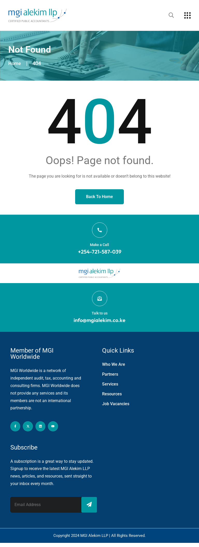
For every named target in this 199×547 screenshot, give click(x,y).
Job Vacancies (115, 407)
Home (15, 63)
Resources (112, 398)
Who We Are (113, 368)
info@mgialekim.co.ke (99, 324)
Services (110, 388)
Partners (110, 378)
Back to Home (99, 196)
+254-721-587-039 (99, 253)
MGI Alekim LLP (94, 539)
